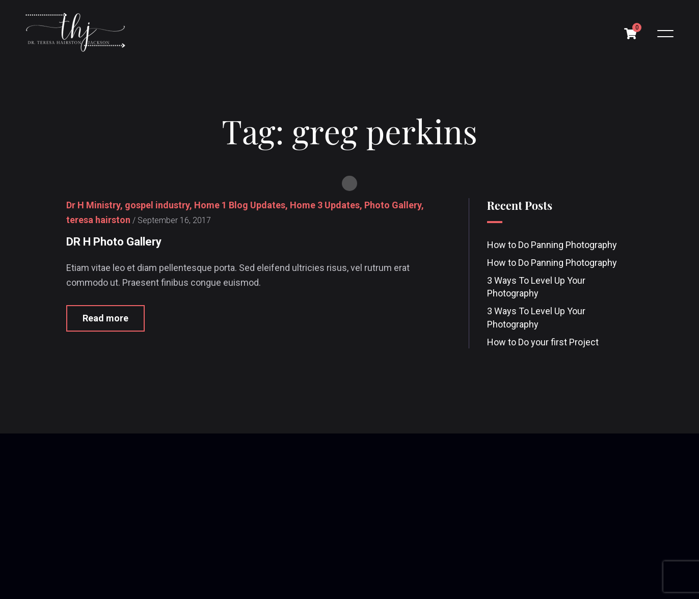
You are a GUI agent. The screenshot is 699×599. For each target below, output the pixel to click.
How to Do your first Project (543, 342)
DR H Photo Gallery (114, 241)
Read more (105, 318)
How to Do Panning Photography (552, 244)
